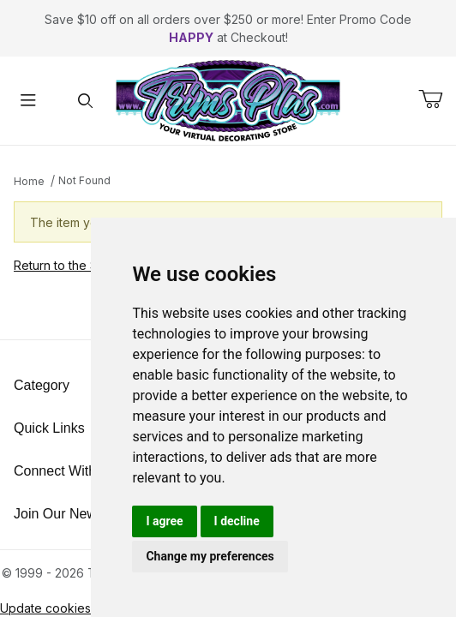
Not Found (84, 180)
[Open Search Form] (86, 100)
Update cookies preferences (82, 608)
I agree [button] (164, 521)
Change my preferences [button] (209, 556)
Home (29, 181)
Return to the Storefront (80, 265)
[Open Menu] (28, 100)
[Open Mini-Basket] (437, 99)
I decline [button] (237, 521)
